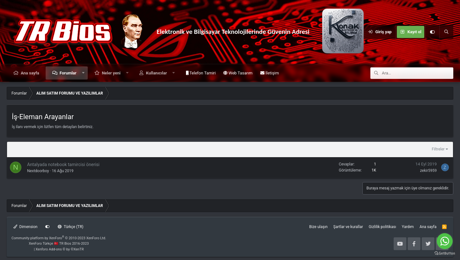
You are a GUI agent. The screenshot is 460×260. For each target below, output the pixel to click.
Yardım (408, 227)
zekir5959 (428, 170)
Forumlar (68, 73)
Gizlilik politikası (382, 227)
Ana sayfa (30, 73)
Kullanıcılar (156, 73)
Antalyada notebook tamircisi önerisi (63, 164)
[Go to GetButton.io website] (444, 253)
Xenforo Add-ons (60, 249)
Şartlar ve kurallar (348, 227)
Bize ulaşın (318, 227)
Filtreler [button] (438, 149)
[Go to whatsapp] (445, 241)
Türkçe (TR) (70, 227)
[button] (83, 73)
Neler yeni (111, 73)
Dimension (25, 227)
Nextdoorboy (38, 171)
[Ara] (446, 32)
